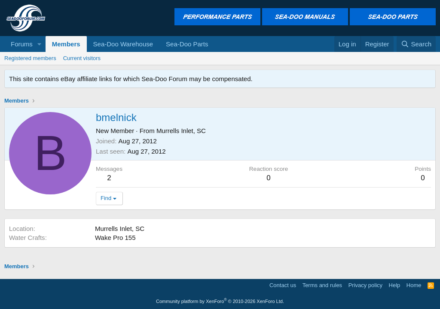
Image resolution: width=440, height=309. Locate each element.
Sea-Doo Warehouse (123, 44)
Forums (22, 44)
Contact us (282, 285)
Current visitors (82, 58)
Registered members (30, 58)
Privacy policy (365, 285)
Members (66, 44)
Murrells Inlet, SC (181, 130)
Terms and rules (322, 285)
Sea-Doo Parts (187, 44)
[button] (40, 44)
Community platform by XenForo (220, 301)
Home (414, 285)
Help (394, 285)
